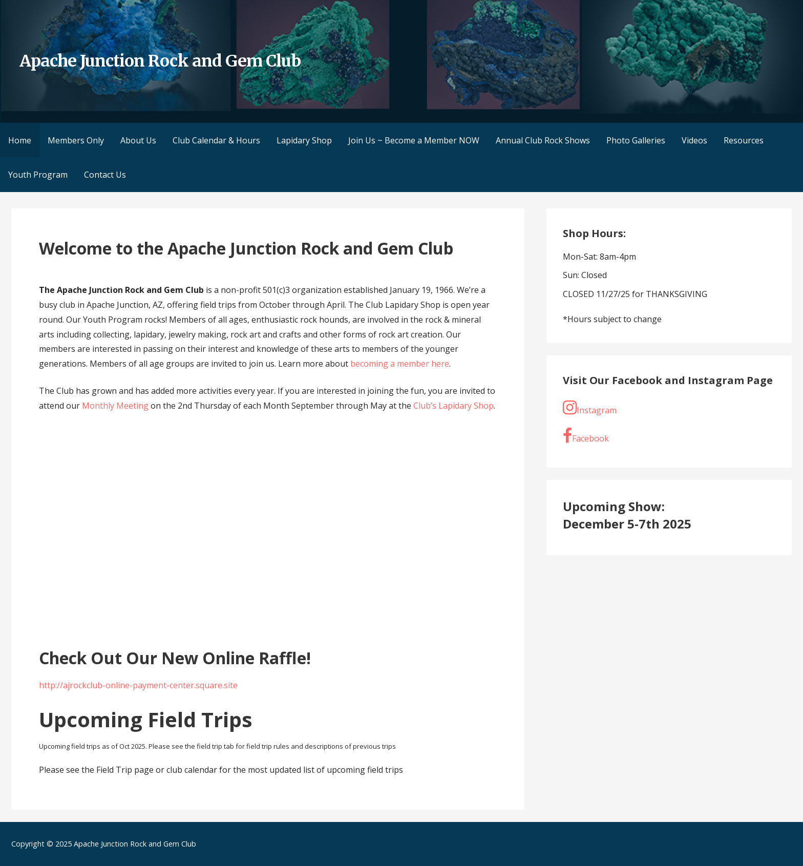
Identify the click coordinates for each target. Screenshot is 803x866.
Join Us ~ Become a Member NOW (413, 140)
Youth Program (38, 174)
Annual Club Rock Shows (543, 140)
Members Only (76, 140)
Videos (694, 140)
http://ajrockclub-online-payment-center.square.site (138, 685)
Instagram (590, 407)
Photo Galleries (635, 140)
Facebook (586, 436)
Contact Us (105, 174)
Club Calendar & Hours (216, 140)
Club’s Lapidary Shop (453, 405)
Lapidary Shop (304, 140)
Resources (744, 140)
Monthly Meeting (115, 405)
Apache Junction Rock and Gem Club (160, 61)
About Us (138, 140)
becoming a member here (399, 363)
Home (19, 140)
